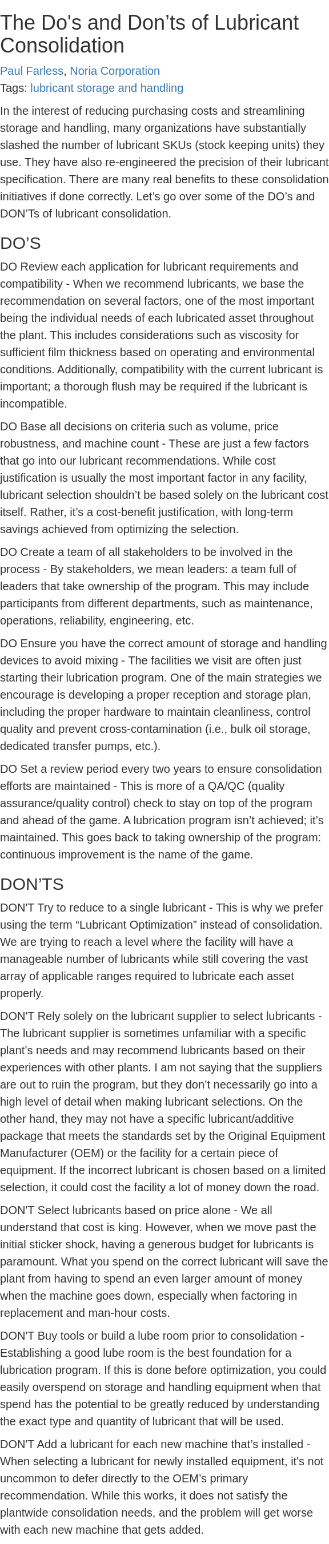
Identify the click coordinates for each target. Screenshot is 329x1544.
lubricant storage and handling (106, 88)
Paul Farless (31, 70)
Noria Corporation (115, 70)
